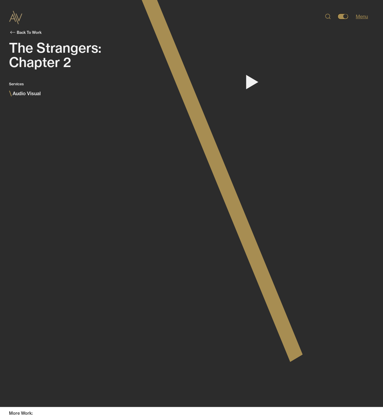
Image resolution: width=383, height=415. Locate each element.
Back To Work (26, 32)
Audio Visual (25, 93)
